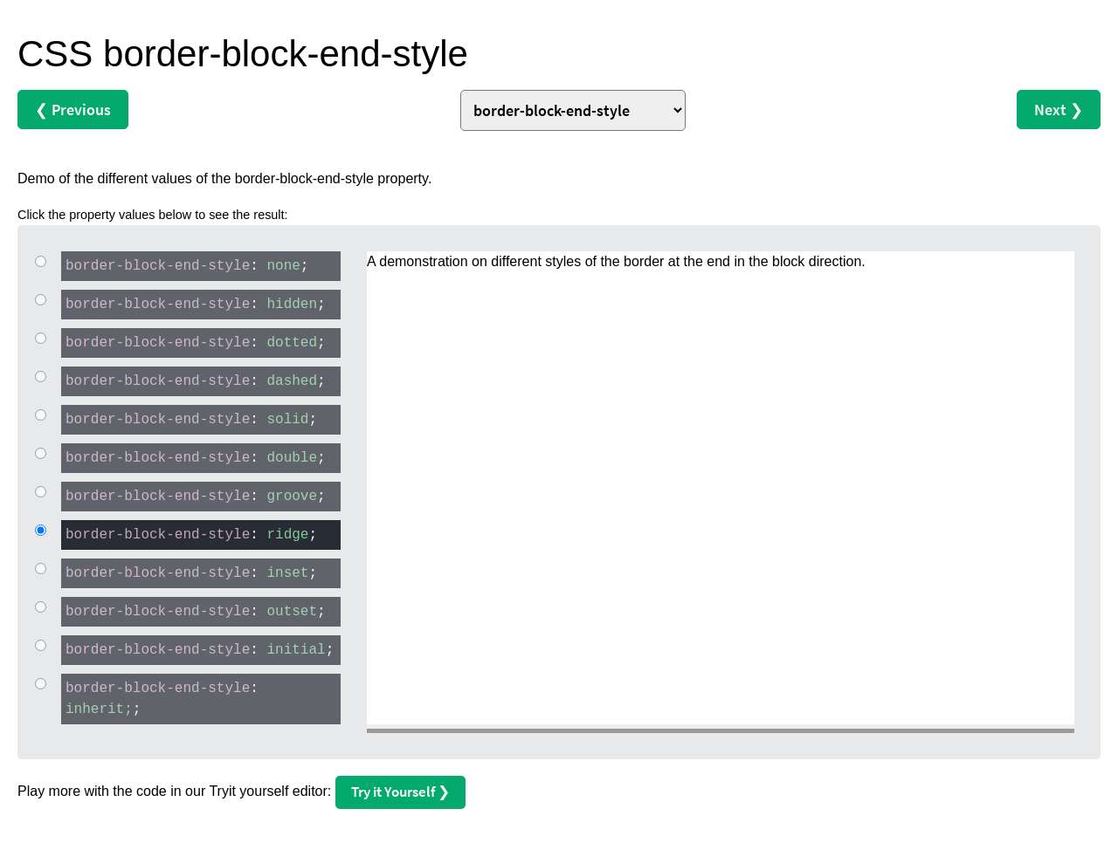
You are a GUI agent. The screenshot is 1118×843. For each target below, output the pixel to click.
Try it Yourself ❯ (400, 791)
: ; (184, 265)
